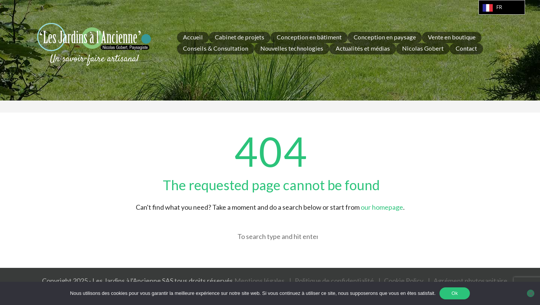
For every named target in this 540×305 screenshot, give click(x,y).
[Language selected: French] (501, 7)
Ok (455, 293)
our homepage (382, 207)
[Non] (530, 293)
